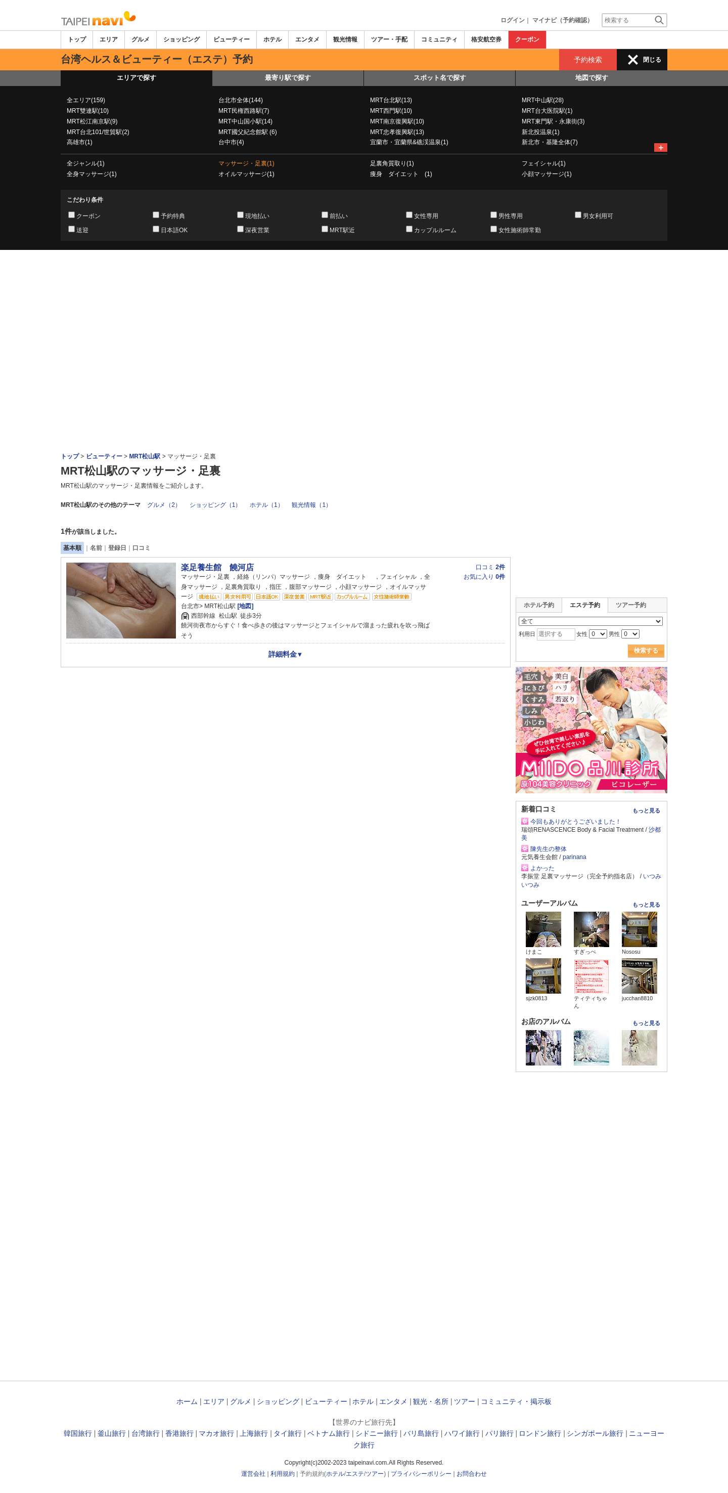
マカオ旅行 (216, 1433)
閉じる (652, 59)
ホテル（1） (267, 504)
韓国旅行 (78, 1433)
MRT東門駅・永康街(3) (553, 121)
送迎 (82, 230)
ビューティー (231, 39)
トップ (77, 39)
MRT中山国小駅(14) (245, 121)
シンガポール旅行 (595, 1433)
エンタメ (307, 39)
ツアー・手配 (389, 39)
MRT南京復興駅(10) (397, 121)
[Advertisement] (364, 278)
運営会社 (253, 1473)
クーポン (527, 39)
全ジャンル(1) (86, 163)
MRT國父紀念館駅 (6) (247, 132)
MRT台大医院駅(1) (547, 110)
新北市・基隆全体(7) (550, 142)
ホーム (187, 1401)
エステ (355, 1473)
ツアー (464, 1401)
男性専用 (510, 216)
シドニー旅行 (376, 1433)
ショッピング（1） (216, 504)
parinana (574, 857)
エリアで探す (136, 77)
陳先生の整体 (548, 848)
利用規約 (282, 1473)
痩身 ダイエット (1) (401, 174)
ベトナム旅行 (328, 1433)
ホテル (272, 39)
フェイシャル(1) (544, 163)
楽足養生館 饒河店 (217, 567)
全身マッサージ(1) (92, 174)
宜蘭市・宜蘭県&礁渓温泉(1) (409, 142)
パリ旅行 (499, 1433)
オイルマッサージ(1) (246, 174)
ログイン (512, 20)
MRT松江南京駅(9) (92, 121)
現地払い (257, 216)
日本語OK (174, 230)
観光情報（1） (312, 504)
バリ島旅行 (421, 1433)
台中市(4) (231, 142)
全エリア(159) (86, 100)
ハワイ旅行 (462, 1433)
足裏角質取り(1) (392, 163)
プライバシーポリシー (421, 1473)
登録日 (117, 547)
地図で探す (591, 77)
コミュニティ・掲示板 (516, 1401)
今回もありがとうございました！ (575, 821)
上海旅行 (254, 1433)
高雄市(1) (80, 142)
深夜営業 (257, 230)
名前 (96, 547)
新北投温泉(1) (541, 132)
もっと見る (646, 810)
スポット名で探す (440, 77)
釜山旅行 (112, 1433)
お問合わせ (472, 1473)
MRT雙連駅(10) (88, 110)
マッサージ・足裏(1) (246, 163)
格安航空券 (486, 39)
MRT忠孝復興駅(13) (397, 132)
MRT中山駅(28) (543, 100)
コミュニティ (439, 39)
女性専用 (426, 216)
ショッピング (181, 39)
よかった (542, 868)
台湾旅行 (145, 1433)
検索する (646, 650)
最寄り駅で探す (288, 77)
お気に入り (484, 576)
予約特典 (173, 216)
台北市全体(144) (240, 100)
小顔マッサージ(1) (547, 174)
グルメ (140, 39)
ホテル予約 (539, 605)
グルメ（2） (164, 504)
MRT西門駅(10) (391, 110)
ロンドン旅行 (540, 1433)
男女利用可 (598, 216)
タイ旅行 (288, 1433)
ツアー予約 (631, 605)
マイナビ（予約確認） (562, 20)
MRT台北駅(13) (391, 100)
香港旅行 (179, 1433)
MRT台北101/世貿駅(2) (98, 132)
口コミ (141, 547)
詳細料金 (285, 654)
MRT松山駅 (144, 456)
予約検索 (588, 60)
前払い (339, 216)
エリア (109, 39)
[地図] (244, 606)
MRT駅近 (342, 230)
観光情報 (345, 39)
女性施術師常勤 (519, 230)
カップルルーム (435, 230)
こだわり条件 (85, 199)
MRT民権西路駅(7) (243, 110)
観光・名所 (430, 1401)
